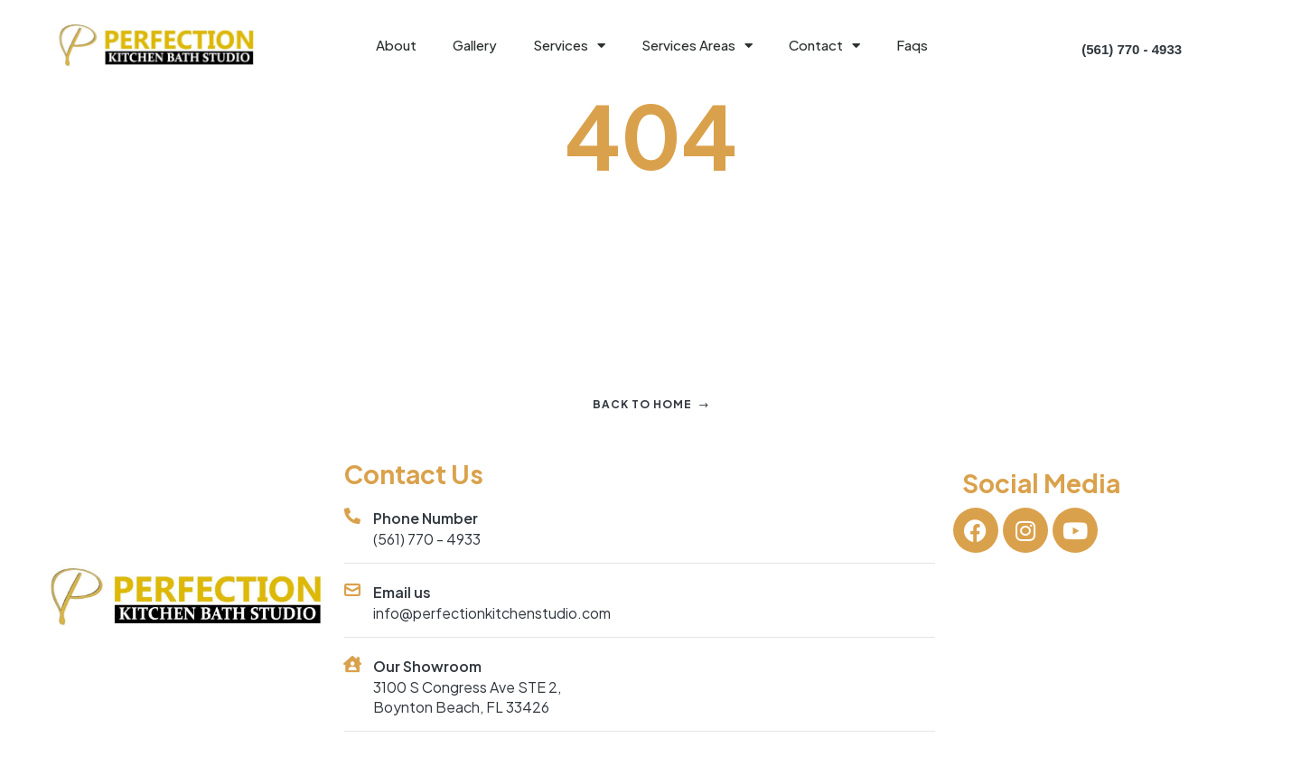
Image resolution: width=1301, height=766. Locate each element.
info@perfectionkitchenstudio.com (492, 612)
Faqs (912, 44)
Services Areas (697, 45)
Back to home (651, 404)
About (396, 44)
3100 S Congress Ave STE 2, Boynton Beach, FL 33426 (467, 696)
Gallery (475, 44)
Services (569, 45)
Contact (824, 45)
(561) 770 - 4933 (427, 538)
